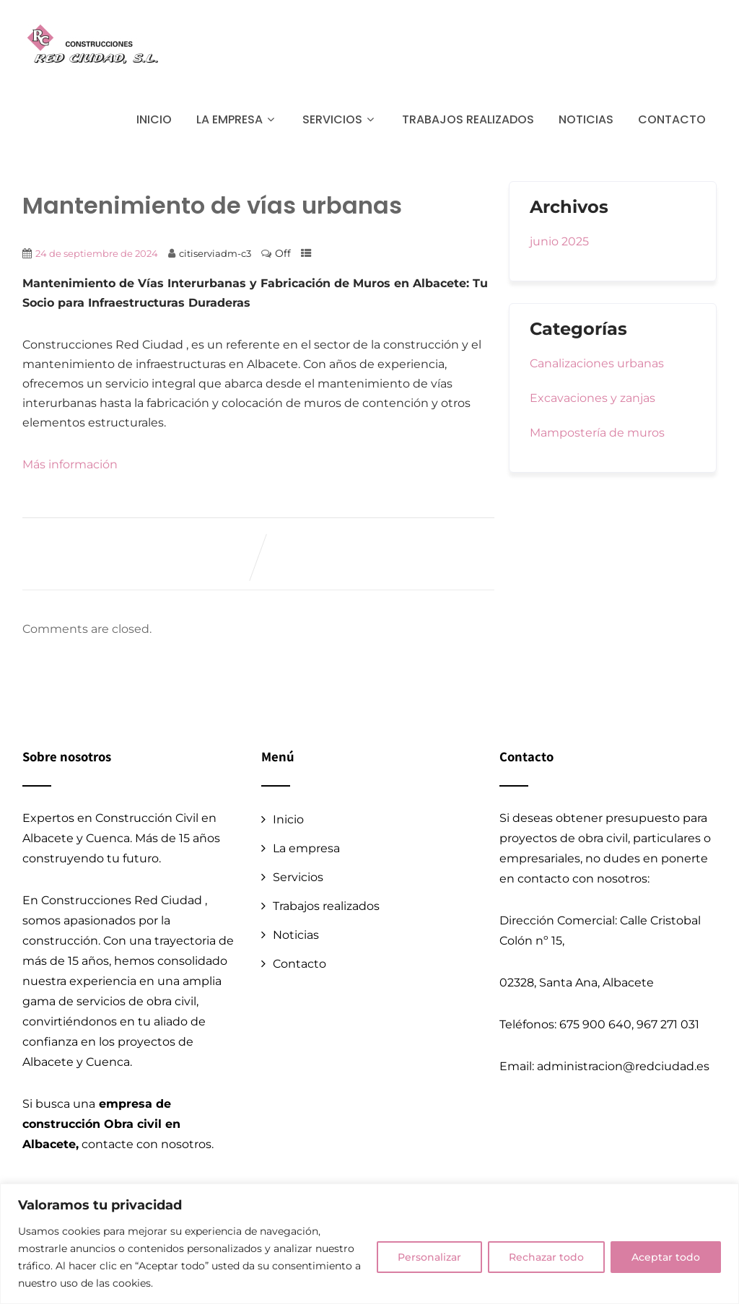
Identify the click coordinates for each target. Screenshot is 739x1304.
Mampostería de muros (597, 432)
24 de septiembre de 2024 (96, 253)
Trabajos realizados (468, 119)
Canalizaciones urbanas (597, 363)
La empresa (237, 119)
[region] (369, 1243)
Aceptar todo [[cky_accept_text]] (665, 1257)
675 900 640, (596, 1024)
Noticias (586, 119)
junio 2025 (559, 241)
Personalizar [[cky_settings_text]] (429, 1257)
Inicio (154, 119)
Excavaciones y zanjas (592, 398)
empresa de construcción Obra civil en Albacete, (101, 1124)
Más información (70, 464)
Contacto (672, 119)
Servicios (339, 119)
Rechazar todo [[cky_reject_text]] (546, 1257)
